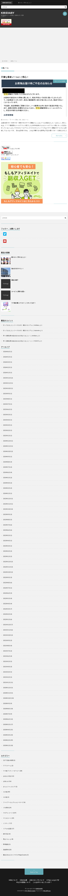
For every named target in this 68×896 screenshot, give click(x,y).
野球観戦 (6, 844)
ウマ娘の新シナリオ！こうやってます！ (23, 303)
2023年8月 (6, 519)
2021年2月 (6, 677)
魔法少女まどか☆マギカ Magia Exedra (15, 855)
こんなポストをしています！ (42, 882)
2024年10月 (7, 451)
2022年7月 (6, 588)
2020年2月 (6, 740)
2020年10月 (7, 698)
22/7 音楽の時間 (8, 760)
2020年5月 (6, 724)
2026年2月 (6, 367)
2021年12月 (7, 624)
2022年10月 (7, 572)
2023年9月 (6, 514)
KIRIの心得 (23, 880)
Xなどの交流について (23, 882)
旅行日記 (6, 834)
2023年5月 (6, 535)
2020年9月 (6, 703)
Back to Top (34, 872)
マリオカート (7, 818)
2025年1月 (6, 435)
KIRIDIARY (7, 13)
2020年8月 (6, 708)
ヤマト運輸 (15, 119)
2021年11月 (7, 630)
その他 (5, 792)
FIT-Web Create (30, 891)
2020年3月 (6, 735)
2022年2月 (6, 614)
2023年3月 (6, 546)
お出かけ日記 (7, 776)
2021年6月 (6, 656)
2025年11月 (7, 383)
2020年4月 (6, 729)
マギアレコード (8, 813)
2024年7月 (6, 467)
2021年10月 (7, 635)
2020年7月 (6, 714)
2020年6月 (6, 719)
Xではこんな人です (53, 880)
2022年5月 (6, 598)
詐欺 (20, 119)
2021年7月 (6, 651)
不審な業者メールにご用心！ (15, 77)
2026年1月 (6, 372)
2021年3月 (6, 672)
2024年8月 (6, 462)
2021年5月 (6, 661)
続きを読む (59, 135)
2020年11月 (7, 693)
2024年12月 (7, 441)
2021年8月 (6, 645)
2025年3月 (6, 425)
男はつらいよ (7, 839)
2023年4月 (6, 540)
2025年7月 (6, 404)
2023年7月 (6, 525)
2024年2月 (6, 488)
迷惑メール (25, 119)
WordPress (47, 891)
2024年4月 (6, 483)
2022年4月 (6, 603)
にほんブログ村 (10, 148)
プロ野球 (6, 807)
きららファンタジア (9, 786)
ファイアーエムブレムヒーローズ (13, 802)
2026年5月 (6, 357)
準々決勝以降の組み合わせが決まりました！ (16, 335)
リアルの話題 (61, 81)
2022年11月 (7, 567)
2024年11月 (7, 446)
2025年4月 (6, 420)
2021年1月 (6, 682)
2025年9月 (6, 393)
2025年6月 (6, 409)
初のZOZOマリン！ (17, 268)
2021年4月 (6, 666)
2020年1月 (6, 745)
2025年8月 (6, 399)
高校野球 (6, 849)
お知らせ (6, 781)
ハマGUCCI (35, 341)
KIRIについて (13, 880)
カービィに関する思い (18, 291)
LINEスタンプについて (36, 880)
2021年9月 (6, 640)
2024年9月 (6, 456)
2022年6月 (6, 593)
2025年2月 (6, 430)
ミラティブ (6, 823)
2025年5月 (6, 414)
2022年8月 (6, 582)
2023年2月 (6, 551)
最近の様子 (14, 280)
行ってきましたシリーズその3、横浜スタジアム (17, 325)
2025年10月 (7, 388)
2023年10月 (7, 509)
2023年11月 (7, 504)
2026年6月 (6, 351)
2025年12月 (7, 378)
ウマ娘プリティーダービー (11, 771)
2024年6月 (6, 472)
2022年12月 (7, 561)
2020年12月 (7, 687)
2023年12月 (7, 498)
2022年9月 (6, 577)
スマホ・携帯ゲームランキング (10, 154)
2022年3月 (6, 609)
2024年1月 (6, 493)
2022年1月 (6, 619)
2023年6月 (6, 530)
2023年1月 (6, 556)
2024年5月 (6, 477)
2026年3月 (6, 362)
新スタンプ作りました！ (18, 257)
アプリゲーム (7, 765)
